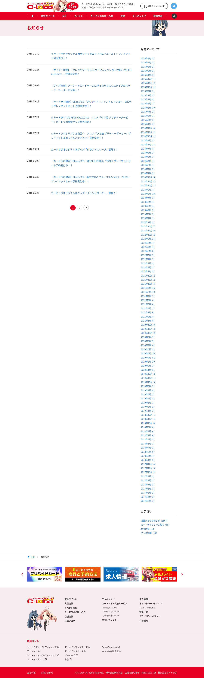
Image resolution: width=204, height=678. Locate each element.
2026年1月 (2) (147, 74)
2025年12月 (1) (148, 78)
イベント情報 (71, 607)
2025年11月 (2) (148, 82)
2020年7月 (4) (147, 345)
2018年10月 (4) (148, 422)
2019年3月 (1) (147, 402)
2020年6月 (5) (147, 349)
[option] (44, 574)
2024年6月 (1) (147, 152)
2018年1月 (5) (147, 459)
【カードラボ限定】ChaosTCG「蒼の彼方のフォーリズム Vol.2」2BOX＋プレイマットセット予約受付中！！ (90, 179)
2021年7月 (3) (147, 296)
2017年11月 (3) (148, 468)
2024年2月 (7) (147, 169)
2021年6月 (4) (147, 300)
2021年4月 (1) (147, 308)
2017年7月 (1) (147, 484)
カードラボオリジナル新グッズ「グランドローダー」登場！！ (84, 193)
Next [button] (181, 574)
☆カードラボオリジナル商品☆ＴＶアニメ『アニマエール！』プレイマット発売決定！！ (90, 56)
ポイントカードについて (151, 603)
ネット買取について (111, 611)
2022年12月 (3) (148, 226)
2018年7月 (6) (147, 435)
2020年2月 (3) (147, 365)
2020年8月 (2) (147, 341)
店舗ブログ (70, 620)
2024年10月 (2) (148, 136)
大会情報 (69, 603)
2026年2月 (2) (147, 70)
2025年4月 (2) (147, 111)
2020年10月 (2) (148, 332)
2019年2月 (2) (147, 406)
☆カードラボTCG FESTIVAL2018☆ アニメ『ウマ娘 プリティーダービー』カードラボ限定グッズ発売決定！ (89, 120)
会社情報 (31, 672)
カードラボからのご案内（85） (156, 524)
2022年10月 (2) (148, 234)
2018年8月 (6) (147, 431)
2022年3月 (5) (147, 263)
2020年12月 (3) (148, 324)
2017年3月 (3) (147, 500)
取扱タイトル (48, 16)
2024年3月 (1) (147, 164)
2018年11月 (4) (148, 418)
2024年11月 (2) (148, 132)
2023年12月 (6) (148, 177)
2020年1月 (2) (147, 369)
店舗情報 (157, 16)
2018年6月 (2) (147, 439)
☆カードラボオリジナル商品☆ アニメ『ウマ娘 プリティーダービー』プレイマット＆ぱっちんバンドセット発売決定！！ (91, 136)
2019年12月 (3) (148, 373)
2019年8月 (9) (147, 390)
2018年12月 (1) (148, 414)
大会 (64, 16)
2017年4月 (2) (147, 496)
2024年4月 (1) (147, 160)
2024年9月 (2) (147, 140)
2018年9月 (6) (147, 427)
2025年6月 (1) (147, 103)
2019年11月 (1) (148, 377)
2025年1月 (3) (147, 123)
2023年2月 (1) (147, 218)
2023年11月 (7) (148, 181)
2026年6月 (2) (147, 58)
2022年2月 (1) (147, 267)
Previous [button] (22, 574)
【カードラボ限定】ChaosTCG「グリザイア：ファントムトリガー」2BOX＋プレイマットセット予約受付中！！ (91, 104)
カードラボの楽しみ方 (101, 16)
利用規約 (143, 620)
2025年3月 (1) (147, 115)
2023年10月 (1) (148, 185)
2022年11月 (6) (148, 230)
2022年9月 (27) (148, 238)
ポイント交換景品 (148, 607)
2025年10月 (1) (148, 87)
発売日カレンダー (110, 619)
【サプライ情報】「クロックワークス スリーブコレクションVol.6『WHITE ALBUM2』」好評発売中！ (91, 72)
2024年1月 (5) (147, 173)
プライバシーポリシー (149, 616)
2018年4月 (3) (147, 447)
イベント (78, 16)
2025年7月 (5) (147, 99)
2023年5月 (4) (147, 205)
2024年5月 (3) (147, 156)
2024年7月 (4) (147, 148)
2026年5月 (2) (147, 62)
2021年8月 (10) (148, 291)
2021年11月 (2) (148, 279)
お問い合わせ (46, 672)
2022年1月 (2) (147, 271)
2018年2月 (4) (147, 455)
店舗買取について (110, 607)
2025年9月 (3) (147, 91)
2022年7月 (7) (147, 246)
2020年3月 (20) (148, 361)
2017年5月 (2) (147, 492)
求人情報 (143, 599)
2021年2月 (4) (147, 316)
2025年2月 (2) (147, 119)
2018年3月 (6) (147, 451)
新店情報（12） (148, 528)
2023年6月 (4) (147, 201)
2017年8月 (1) (147, 480)
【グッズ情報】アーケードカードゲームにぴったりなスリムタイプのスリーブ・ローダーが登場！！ (90, 88)
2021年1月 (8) (147, 320)
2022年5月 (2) (147, 255)
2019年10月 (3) (148, 382)
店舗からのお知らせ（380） (154, 520)
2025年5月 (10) (148, 107)
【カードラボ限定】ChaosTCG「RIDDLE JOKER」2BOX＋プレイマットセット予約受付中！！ (91, 163)
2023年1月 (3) (147, 222)
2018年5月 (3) (147, 443)
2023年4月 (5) (147, 209)
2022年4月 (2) (147, 259)
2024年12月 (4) (148, 128)
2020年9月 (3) (147, 336)
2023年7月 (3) (147, 197)
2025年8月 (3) (147, 95)
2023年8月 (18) (148, 193)
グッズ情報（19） (149, 532)
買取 (122, 16)
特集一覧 (143, 611)
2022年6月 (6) (147, 250)
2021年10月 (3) (148, 283)
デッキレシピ (139, 16)
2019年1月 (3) (147, 410)
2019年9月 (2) (147, 386)
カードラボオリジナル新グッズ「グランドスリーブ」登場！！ (84, 149)
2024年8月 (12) (148, 144)
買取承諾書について (111, 615)
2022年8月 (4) (147, 242)
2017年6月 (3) (147, 488)
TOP (33, 556)
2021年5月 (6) (147, 304)
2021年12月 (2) (148, 275)
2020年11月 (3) (148, 328)
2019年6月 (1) (147, 394)
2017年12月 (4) (148, 463)
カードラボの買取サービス (114, 603)
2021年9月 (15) (148, 287)
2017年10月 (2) (148, 472)
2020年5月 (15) (148, 353)
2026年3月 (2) (147, 66)
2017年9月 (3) (147, 476)
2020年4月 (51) (148, 357)
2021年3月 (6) (147, 312)
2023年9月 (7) (147, 189)
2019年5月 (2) (147, 398)
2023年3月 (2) (147, 214)
